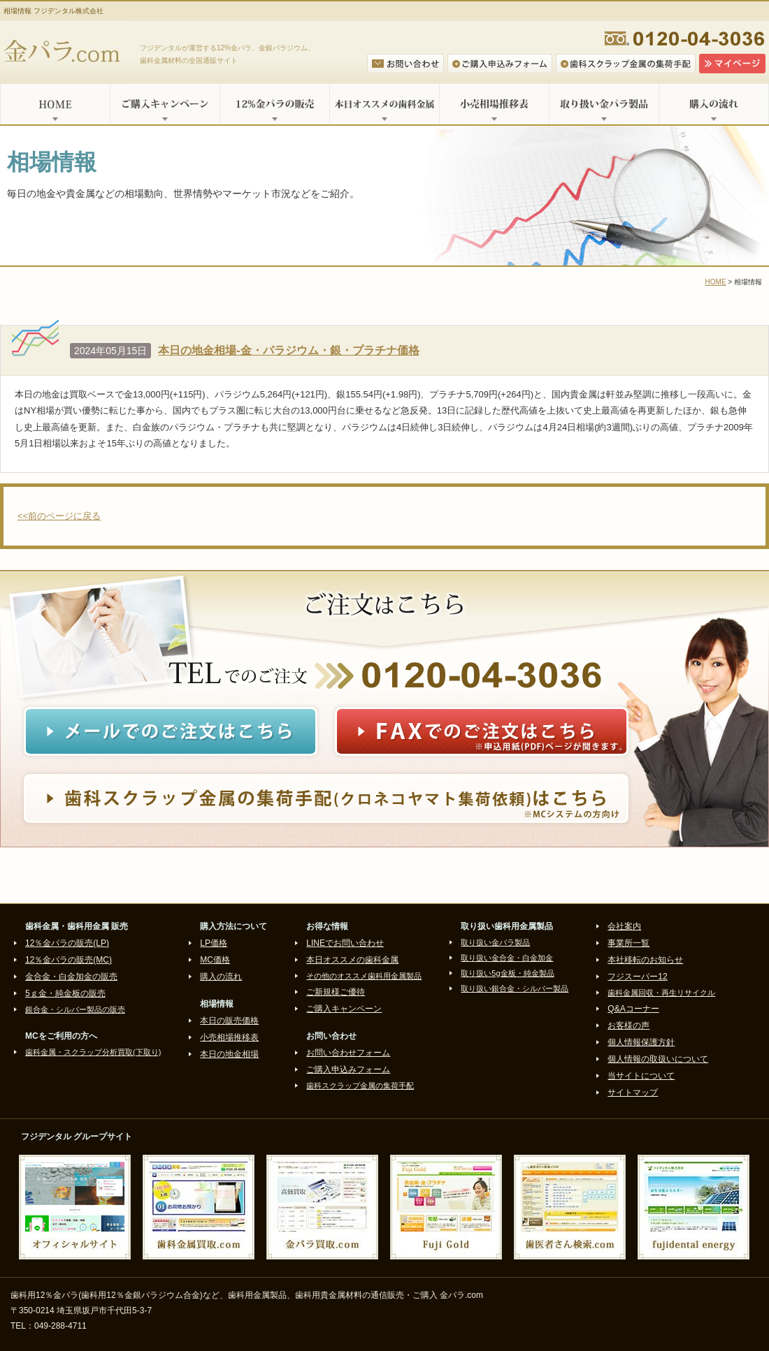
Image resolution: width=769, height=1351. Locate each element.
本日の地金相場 (229, 1054)
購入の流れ (714, 104)
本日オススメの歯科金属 (384, 104)
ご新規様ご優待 (335, 992)
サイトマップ (633, 1092)
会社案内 (624, 926)
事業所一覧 (628, 943)
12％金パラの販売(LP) (67, 943)
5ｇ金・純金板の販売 (65, 993)
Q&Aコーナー (633, 1009)
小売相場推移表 (494, 104)
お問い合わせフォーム (348, 1053)
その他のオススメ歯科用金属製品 (364, 976)
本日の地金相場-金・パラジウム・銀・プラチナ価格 (288, 350)
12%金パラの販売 (274, 104)
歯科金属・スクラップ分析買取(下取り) (93, 1052)
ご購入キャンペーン (165, 104)
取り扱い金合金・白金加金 (507, 958)
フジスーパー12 (637, 976)
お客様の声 (628, 1025)
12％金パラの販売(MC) (68, 960)
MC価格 (215, 960)
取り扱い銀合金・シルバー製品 (514, 988)
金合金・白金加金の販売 (71, 976)
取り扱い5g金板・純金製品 (507, 973)
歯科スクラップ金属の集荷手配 (360, 1085)
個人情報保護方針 (641, 1042)
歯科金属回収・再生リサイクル (661, 992)
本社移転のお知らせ (645, 960)
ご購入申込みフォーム (348, 1069)
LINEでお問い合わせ (345, 943)
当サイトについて (641, 1076)
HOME (55, 104)
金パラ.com (64, 52)
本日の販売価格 (229, 1020)
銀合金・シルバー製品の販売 (75, 1009)
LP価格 (213, 943)
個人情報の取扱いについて (658, 1059)
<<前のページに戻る (59, 516)
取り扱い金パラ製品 (604, 104)
